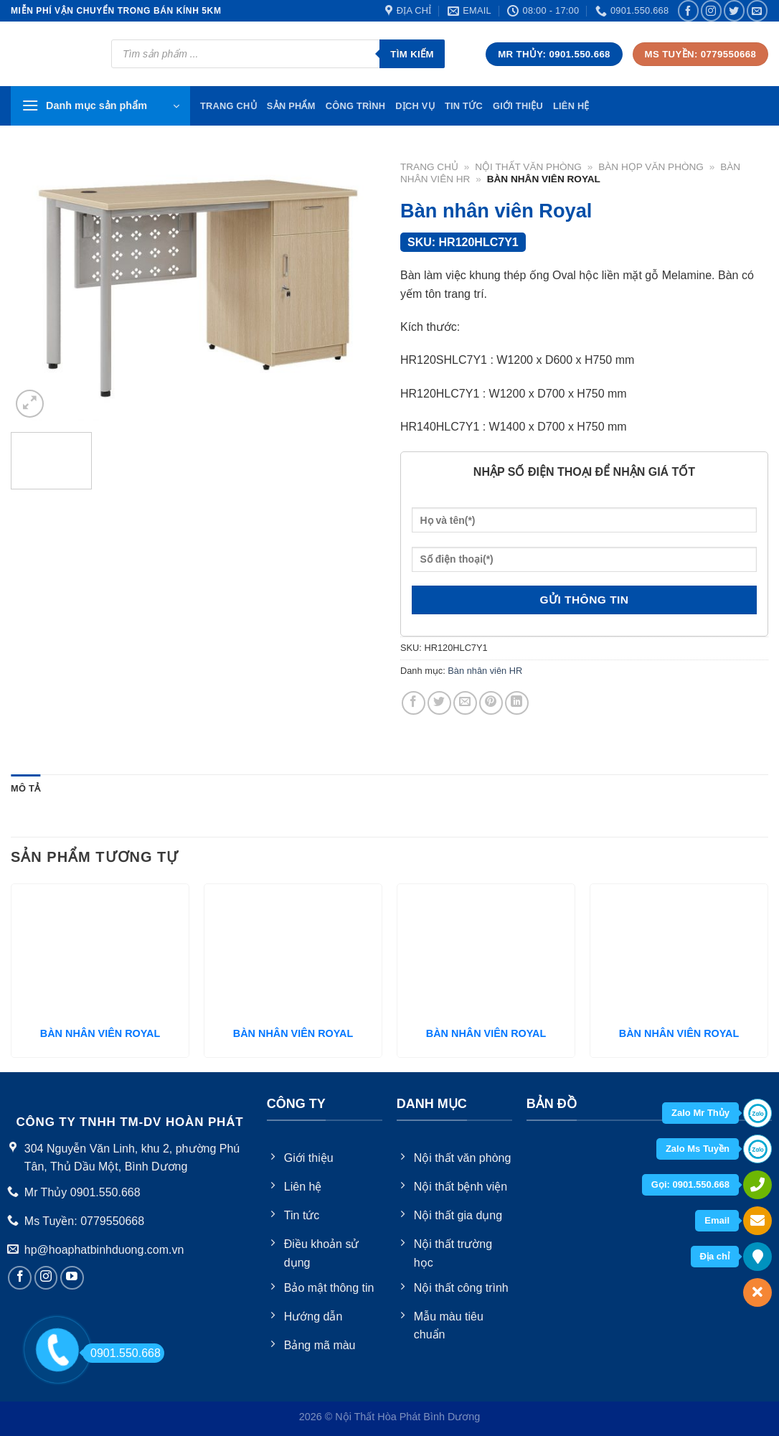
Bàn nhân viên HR (485, 670)
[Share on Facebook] (413, 703)
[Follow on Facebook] (688, 10)
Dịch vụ (415, 105)
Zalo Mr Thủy (700, 1112)
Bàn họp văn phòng (651, 166)
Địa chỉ (715, 1256)
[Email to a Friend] (465, 703)
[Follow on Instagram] (711, 10)
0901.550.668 (121, 1353)
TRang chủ (228, 105)
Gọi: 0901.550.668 (690, 1184)
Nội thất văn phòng (528, 166)
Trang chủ (429, 166)
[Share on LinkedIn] (517, 703)
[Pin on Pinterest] (491, 703)
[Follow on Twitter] (734, 10)
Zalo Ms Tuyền (698, 1148)
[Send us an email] (757, 10)
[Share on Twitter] (439, 703)
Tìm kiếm (412, 54)
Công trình (356, 105)
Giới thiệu (518, 105)
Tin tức (464, 105)
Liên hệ (571, 105)
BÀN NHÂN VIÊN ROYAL (100, 1033)
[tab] (25, 788)
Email (717, 1220)
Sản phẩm (291, 105)
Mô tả (25, 788)
